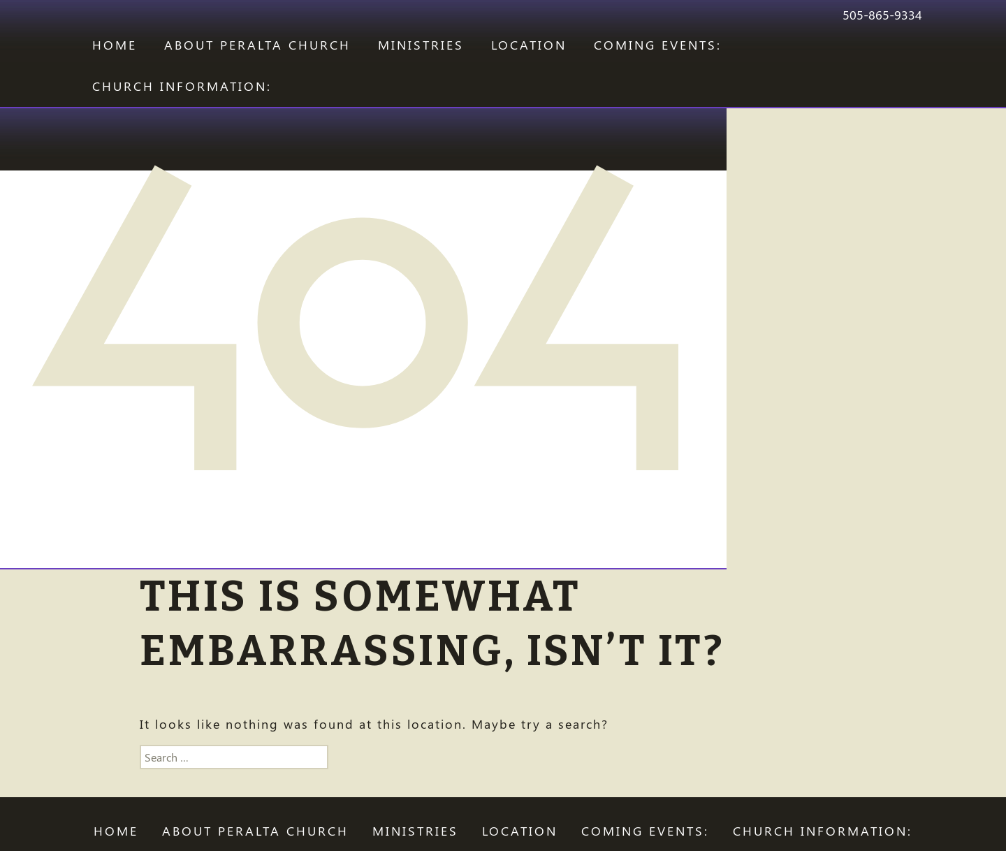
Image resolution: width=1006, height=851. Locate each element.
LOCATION (529, 44)
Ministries (421, 44)
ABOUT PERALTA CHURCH (257, 44)
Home (114, 44)
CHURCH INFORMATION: (182, 86)
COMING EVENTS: (658, 44)
